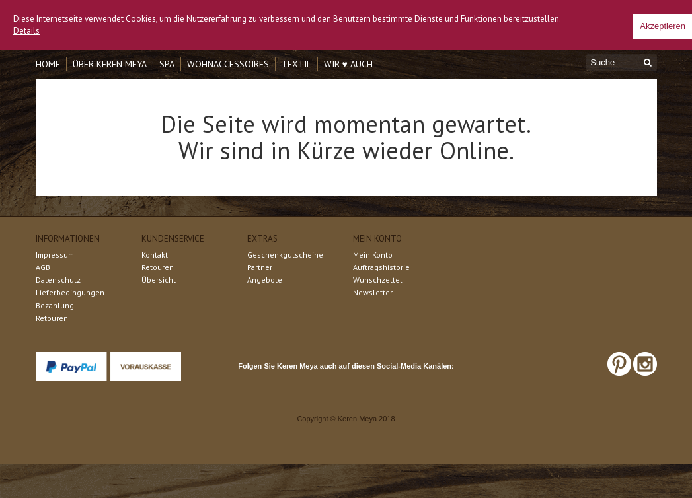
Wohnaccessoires (228, 64)
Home (48, 64)
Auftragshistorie (381, 267)
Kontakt (154, 255)
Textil (296, 64)
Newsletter (373, 292)
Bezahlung (55, 305)
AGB (43, 267)
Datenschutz (58, 280)
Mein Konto (373, 255)
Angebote (264, 280)
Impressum (55, 255)
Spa (166, 64)
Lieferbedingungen (70, 292)
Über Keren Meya (110, 64)
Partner (259, 267)
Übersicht (158, 280)
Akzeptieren (662, 26)
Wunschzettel (378, 280)
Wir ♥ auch (348, 64)
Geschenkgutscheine (285, 255)
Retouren (52, 318)
